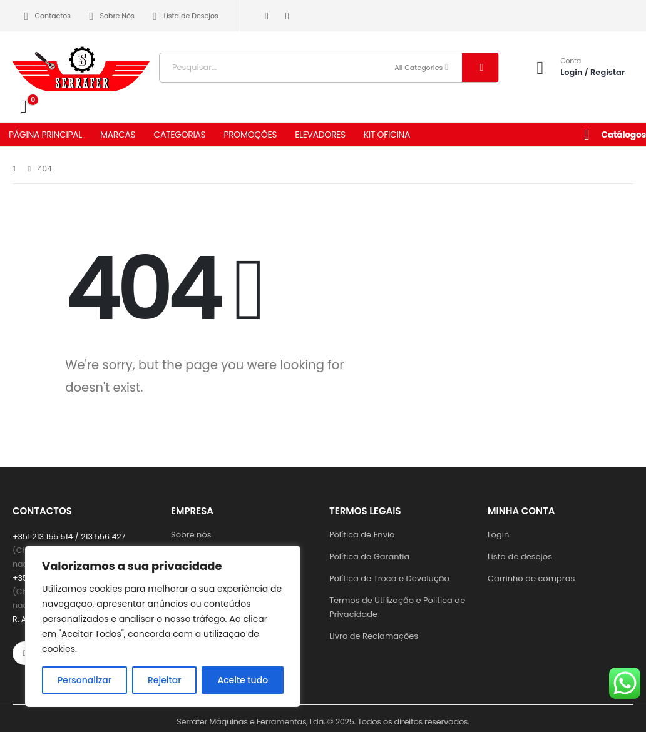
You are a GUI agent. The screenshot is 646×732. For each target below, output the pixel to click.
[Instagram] (287, 16)
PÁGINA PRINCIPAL (45, 134)
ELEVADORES (320, 134)
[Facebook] (267, 16)
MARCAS (117, 134)
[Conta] (577, 67)
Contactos (45, 16)
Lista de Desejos (183, 16)
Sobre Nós (110, 16)
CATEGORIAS (179, 134)
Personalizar (84, 680)
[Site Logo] (81, 64)
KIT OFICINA (387, 134)
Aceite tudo (242, 680)
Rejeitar (165, 680)
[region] (162, 626)
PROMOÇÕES (250, 134)
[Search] (480, 67)
